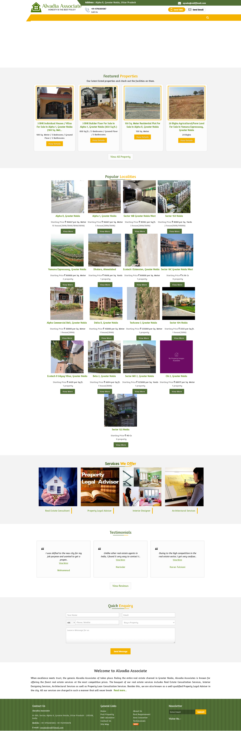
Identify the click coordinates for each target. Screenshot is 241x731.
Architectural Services (183, 510)
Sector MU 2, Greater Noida (139, 376)
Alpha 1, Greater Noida (104, 215)
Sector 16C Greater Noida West (177, 269)
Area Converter (140, 717)
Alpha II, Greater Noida (68, 215)
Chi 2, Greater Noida (176, 376)
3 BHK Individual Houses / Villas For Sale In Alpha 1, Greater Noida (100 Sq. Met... (54, 127)
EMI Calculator (107, 717)
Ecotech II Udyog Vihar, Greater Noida (67, 376)
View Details (55, 143)
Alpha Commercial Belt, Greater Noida (67, 322)
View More (68, 231)
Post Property (107, 714)
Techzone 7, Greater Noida (143, 322)
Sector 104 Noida (178, 322)
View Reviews (120, 585)
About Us (137, 711)
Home (103, 711)
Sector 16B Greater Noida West (140, 215)
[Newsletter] (182, 711)
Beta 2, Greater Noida (104, 376)
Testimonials (139, 720)
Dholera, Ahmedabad (104, 269)
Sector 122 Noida (120, 429)
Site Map (104, 724)
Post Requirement (141, 714)
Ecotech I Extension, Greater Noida (141, 269)
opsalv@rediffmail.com (194, 3)
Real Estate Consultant (57, 510)
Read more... (120, 690)
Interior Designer (141, 510)
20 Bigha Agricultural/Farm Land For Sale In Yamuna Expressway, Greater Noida (186, 127)
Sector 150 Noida (174, 215)
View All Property (120, 156)
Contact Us (105, 720)
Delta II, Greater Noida (106, 322)
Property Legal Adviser (100, 510)
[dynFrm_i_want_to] (148, 622)
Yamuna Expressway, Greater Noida (67, 269)
